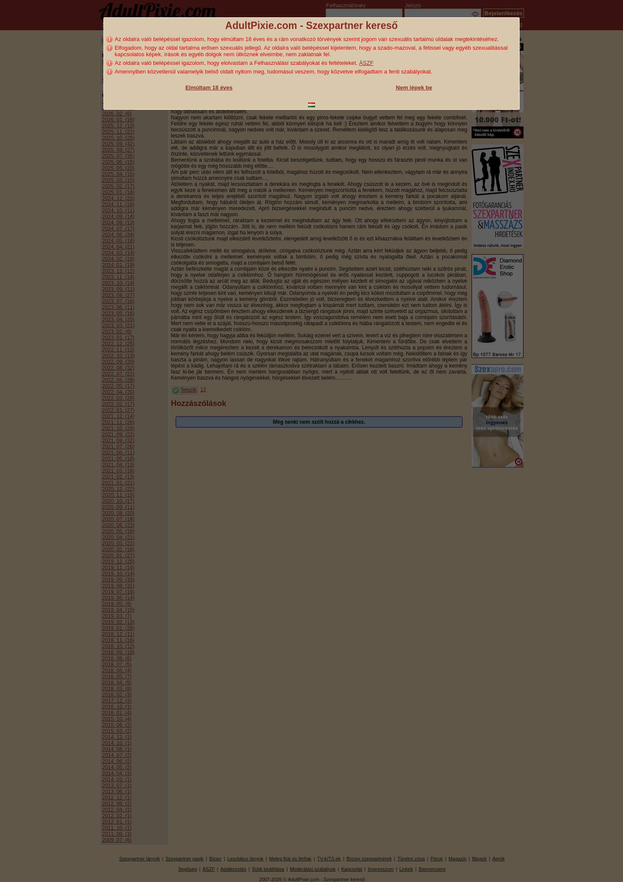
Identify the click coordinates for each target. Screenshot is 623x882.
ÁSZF (366, 63)
